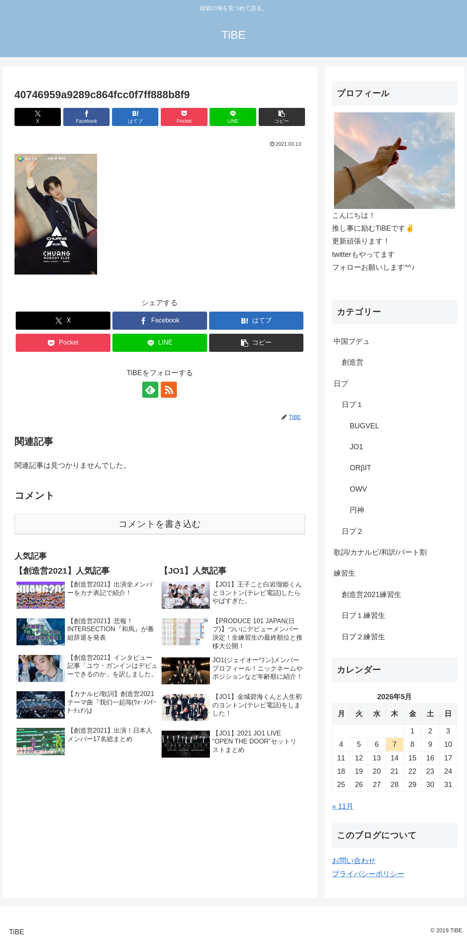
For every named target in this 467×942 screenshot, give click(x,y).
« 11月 (342, 806)
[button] (282, 117)
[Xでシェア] (38, 117)
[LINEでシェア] (233, 117)
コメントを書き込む (159, 524)
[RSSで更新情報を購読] (169, 390)
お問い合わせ (354, 861)
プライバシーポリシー (368, 874)
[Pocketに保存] (184, 117)
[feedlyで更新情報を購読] (150, 390)
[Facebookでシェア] (86, 117)
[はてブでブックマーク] (135, 117)
